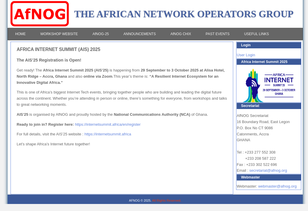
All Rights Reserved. (166, 200)
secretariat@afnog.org (268, 170)
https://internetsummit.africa (107, 134)
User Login (246, 55)
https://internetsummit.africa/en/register (108, 124)
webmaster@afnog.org (277, 186)
